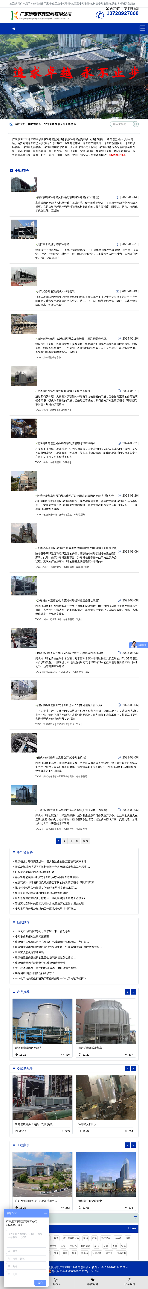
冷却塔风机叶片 (87, 1124)
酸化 (56, 1253)
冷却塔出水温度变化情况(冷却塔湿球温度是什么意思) (68, 600)
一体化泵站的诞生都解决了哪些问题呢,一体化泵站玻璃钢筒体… (52, 978)
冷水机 (118, 1238)
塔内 (96, 1245)
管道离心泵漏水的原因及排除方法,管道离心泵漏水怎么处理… (50, 903)
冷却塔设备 (62, 776)
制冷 (45, 567)
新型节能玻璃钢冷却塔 (28, 1047)
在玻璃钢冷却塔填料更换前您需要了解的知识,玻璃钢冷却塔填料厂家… (56, 882)
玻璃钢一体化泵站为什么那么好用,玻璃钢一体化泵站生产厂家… (52, 941)
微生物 (84, 1253)
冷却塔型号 (49, 357)
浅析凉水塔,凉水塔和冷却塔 (53, 244)
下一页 (74, 841)
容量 (114, 1245)
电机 (59, 829)
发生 (74, 1253)
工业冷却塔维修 (42, 16)
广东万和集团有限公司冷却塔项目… (36, 1200)
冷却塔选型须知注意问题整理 (32, 936)
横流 (56, 1238)
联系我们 (129, 1281)
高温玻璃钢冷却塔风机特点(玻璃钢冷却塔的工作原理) (68, 197)
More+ (132, 1228)
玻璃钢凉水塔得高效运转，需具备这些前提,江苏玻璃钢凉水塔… (52, 861)
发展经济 (96, 1253)
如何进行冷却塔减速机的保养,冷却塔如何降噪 (41, 892)
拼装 (105, 1245)
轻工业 (109, 1253)
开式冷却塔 (62, 724)
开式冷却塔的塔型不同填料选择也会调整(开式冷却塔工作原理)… (52, 866)
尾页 (85, 841)
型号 (78, 724)
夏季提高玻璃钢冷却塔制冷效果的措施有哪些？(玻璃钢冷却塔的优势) (77, 548)
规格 (45, 410)
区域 (63, 1245)
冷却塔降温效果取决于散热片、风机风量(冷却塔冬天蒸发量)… (51, 898)
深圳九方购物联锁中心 (91, 1200)
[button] (133, 992)
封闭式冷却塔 (50, 672)
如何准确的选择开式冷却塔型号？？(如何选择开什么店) (69, 705)
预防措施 (85, 1245)
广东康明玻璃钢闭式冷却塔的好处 (34, 871)
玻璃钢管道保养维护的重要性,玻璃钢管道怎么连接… (45, 957)
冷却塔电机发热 (71, 1238)
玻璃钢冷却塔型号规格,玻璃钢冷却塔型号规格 (63, 391)
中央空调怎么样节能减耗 (29, 952)
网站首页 (33, 124)
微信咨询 (92, 1281)
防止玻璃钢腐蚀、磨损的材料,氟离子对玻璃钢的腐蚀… (47, 967)
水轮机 (73, 1245)
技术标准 (121, 1253)
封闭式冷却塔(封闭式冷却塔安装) (56, 291)
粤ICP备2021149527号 (114, 1267)
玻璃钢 (53, 410)
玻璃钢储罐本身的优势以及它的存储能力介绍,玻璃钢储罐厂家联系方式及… (58, 947)
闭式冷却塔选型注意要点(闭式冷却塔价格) (61, 757)
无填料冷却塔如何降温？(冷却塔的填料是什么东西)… (46, 887)
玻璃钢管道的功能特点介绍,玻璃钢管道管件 (40, 962)
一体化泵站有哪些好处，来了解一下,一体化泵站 (43, 931)
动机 (123, 1245)
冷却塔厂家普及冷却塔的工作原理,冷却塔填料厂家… (45, 908)
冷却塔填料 (68, 567)
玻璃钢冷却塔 (50, 514)
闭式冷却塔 (55, 619)
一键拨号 (55, 1281)
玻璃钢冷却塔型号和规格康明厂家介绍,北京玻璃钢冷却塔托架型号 (75, 495)
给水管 (53, 1245)
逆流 (128, 1238)
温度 (69, 514)
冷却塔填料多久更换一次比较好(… (35, 1124)
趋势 (94, 1238)
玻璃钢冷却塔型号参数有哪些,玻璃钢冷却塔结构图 (66, 443)
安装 (72, 776)
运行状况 (105, 1238)
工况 (72, 724)
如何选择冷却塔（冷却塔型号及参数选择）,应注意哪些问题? (72, 338)
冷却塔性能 (68, 829)
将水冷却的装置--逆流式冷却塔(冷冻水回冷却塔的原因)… (48, 877)
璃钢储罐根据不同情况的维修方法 (34, 973)
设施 (85, 1238)
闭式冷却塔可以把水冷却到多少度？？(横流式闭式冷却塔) (70, 652)
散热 (78, 619)
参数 (59, 357)
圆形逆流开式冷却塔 (90, 1047)
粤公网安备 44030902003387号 (68, 1271)
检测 (65, 1253)
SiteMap (95, 1271)
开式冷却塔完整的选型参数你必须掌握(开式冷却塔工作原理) (72, 809)
